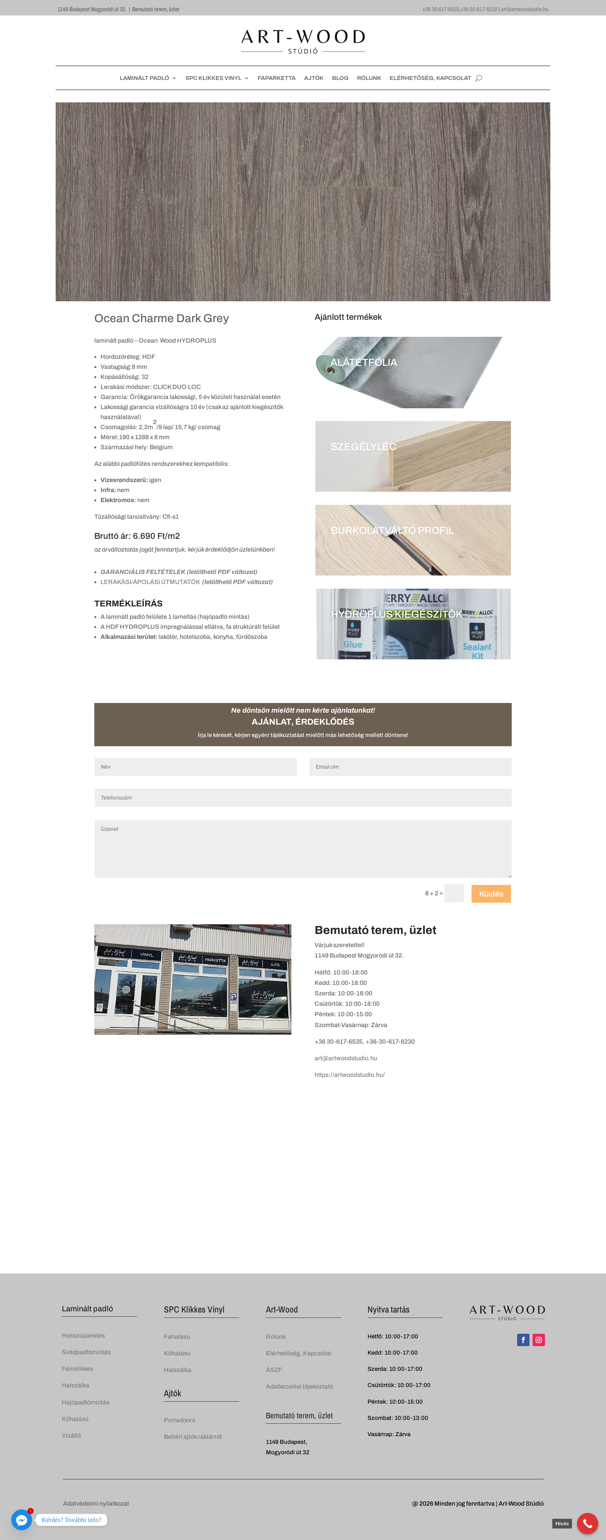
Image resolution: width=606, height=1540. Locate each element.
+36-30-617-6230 (478, 9)
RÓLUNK (369, 78)
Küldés (491, 894)
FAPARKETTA (277, 78)
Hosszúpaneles (83, 1335)
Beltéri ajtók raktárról (193, 1436)
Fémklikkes (77, 1368)
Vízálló (71, 1435)
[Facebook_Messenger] (21, 1519)
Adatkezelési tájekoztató (299, 1386)
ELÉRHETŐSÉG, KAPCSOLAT (430, 78)
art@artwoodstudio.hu (524, 9)
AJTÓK (313, 78)
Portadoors (179, 1420)
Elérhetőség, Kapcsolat (298, 1353)
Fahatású (177, 1336)
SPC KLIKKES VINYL (214, 78)
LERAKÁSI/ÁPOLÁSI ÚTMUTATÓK (186, 582)
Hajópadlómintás (85, 1402)
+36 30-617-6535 (440, 9)
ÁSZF (274, 1370)
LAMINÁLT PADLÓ (144, 78)
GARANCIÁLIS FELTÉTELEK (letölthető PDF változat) (178, 572)
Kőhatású (75, 1419)
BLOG (340, 78)
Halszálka (75, 1385)
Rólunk (276, 1336)
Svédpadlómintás (86, 1352)
